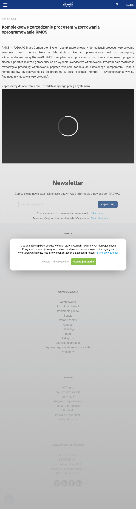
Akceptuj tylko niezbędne (55, 261)
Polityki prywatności (106, 252)
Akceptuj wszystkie (84, 261)
